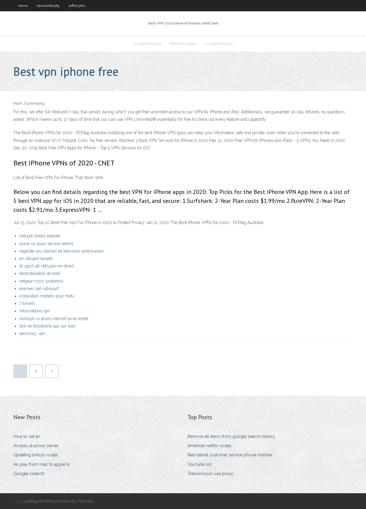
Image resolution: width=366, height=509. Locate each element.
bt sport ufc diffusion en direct (46, 266)
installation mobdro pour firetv (46, 296)
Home (23, 6)
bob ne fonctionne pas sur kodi (47, 326)
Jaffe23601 (77, 6)
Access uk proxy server (36, 445)
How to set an (26, 436)
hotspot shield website (39, 236)
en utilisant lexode (35, 258)
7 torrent (27, 303)
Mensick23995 (183, 43)
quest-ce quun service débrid (46, 243)
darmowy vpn (32, 333)
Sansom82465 (48, 6)
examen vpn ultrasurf (39, 288)
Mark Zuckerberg (28, 103)
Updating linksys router (35, 454)
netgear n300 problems (41, 281)
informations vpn (34, 310)
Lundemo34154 (147, 43)
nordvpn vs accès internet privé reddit (53, 318)
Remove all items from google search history (231, 436)
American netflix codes (209, 445)
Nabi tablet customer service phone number (230, 454)
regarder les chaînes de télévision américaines (61, 251)
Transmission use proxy (210, 473)
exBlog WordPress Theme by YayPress (59, 501)
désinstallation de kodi (39, 273)
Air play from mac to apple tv (41, 464)
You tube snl (199, 464)
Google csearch (29, 473)
